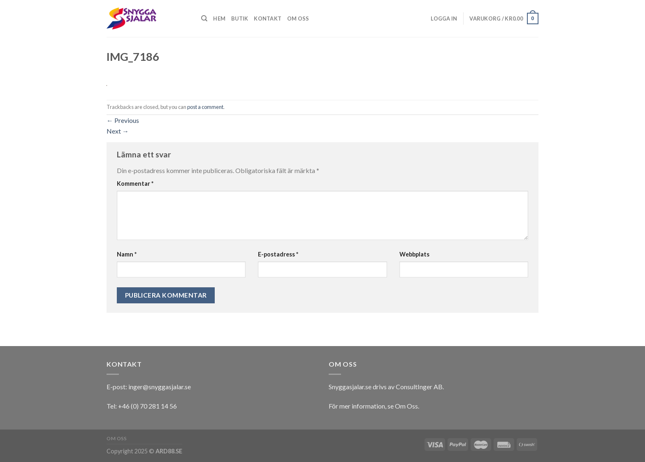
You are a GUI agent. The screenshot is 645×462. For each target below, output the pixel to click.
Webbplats (414, 254)
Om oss (298, 18)
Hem (219, 18)
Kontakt (267, 18)
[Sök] (204, 18)
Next (118, 131)
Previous (123, 120)
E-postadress (278, 254)
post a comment (205, 107)
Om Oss (406, 406)
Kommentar (135, 183)
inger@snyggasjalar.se (159, 386)
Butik (239, 18)
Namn (127, 254)
